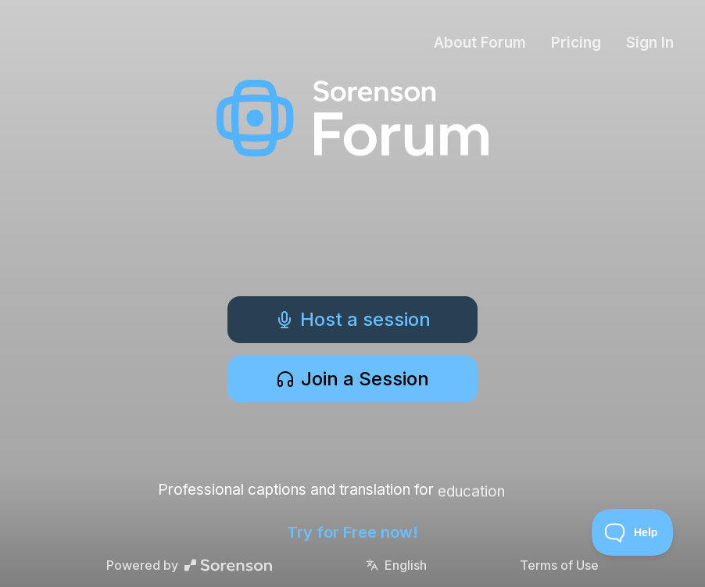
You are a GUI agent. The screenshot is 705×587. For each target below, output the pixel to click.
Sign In (650, 43)
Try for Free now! (352, 532)
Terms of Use (559, 565)
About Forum (480, 43)
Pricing (576, 43)
